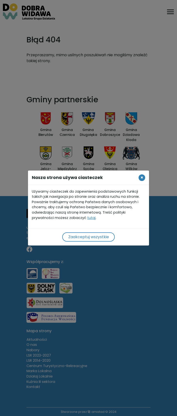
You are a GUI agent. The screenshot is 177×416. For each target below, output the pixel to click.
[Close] (142, 177)
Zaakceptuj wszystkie (88, 237)
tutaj (91, 217)
